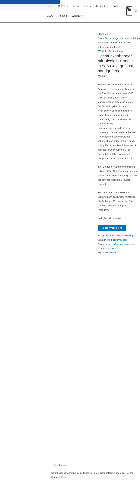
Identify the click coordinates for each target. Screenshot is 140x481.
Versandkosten (109, 252)
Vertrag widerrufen (55, 467)
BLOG (50, 15)
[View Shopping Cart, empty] (129, 11)
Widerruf (78, 16)
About (76, 6)
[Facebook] (118, 467)
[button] (66, 6)
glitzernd (117, 240)
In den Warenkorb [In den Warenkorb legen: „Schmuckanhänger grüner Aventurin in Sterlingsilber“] (63, 417)
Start (100, 34)
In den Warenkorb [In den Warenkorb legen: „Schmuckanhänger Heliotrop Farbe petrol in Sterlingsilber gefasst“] (110, 426)
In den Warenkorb (112, 227)
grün (115, 244)
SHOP (63, 6)
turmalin (112, 248)
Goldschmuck (105, 244)
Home (50, 6)
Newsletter (102, 6)
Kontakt (63, 15)
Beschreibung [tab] (61, 258)
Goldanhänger (111, 38)
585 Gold (102, 51)
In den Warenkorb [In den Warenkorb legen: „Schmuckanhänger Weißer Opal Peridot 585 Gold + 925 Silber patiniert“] (86, 422)
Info (87, 6)
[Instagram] (126, 467)
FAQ (115, 6)
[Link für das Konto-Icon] (136, 11)
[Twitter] (122, 467)
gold (125, 240)
